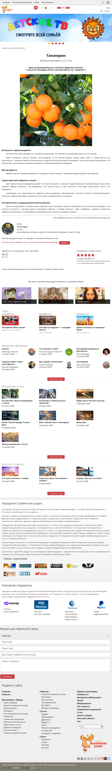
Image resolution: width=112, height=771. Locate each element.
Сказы (43, 737)
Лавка (36, 2)
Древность (46, 720)
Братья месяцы (10, 708)
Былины (45, 748)
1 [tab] (49, 43)
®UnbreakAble (25, 768)
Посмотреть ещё (56, 379)
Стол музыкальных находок (16, 714)
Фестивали (46, 697)
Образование (47, 717)
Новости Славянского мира (16, 705)
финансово (45, 597)
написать (64, 243)
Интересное (46, 731)
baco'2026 (6, 768)
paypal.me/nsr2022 (101, 614)
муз (68, 7)
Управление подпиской (89, 709)
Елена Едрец (22, 227)
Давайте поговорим (12, 727)
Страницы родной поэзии (15, 733)
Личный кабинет (86, 718)
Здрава (44, 714)
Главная (6, 2)
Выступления (47, 700)
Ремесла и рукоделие (50, 728)
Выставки (45, 705)
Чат (101, 11)
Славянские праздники (14, 719)
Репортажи (8, 716)
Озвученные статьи (12, 725)
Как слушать (83, 706)
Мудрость (45, 722)
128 (59, 7)
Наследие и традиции (51, 733)
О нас (80, 712)
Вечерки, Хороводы (50, 708)
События (44, 692)
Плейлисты (83, 694)
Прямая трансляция (87, 692)
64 (63, 7)
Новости (6, 694)
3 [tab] (56, 43)
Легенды (45, 745)
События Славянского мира (53, 694)
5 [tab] (63, 43)
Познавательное (48, 703)
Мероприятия (47, 2)
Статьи (43, 711)
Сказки (44, 742)
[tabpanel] (56, 28)
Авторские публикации (22, 2)
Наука (44, 725)
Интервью (8, 711)
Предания (45, 739)
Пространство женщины (14, 722)
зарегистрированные (102, 261)
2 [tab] (52, 43)
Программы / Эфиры (12, 700)
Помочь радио (84, 715)
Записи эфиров (10, 703)
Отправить (7, 676)
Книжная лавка (10, 730)
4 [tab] (59, 43)
